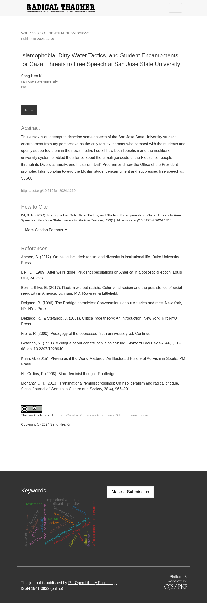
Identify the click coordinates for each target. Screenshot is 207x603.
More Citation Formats (44, 230)
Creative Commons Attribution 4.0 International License (108, 415)
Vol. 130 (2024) (33, 33)
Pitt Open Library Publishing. (92, 583)
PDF (29, 110)
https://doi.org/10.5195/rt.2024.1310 (48, 191)
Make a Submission (130, 491)
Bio (23, 87)
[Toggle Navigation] (175, 8)
